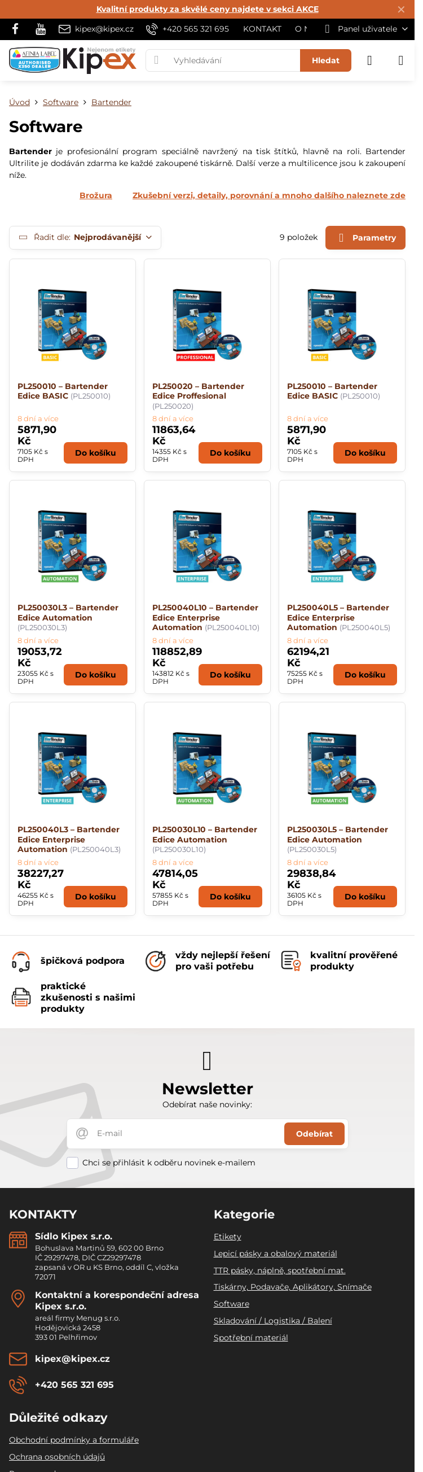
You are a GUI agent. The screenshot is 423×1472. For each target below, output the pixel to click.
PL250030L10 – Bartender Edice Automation (204, 834)
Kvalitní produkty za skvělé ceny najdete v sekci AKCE (207, 9)
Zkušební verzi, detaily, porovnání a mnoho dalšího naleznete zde (269, 195)
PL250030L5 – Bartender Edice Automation (337, 834)
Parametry (365, 238)
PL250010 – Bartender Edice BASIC (62, 391)
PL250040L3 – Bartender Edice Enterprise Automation (68, 839)
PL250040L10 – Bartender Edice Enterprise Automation (205, 617)
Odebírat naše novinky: (207, 1104)
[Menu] (401, 60)
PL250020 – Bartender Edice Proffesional (198, 391)
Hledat (326, 60)
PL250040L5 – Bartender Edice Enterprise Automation (338, 617)
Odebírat (314, 1134)
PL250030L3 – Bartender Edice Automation (67, 612)
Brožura (96, 195)
